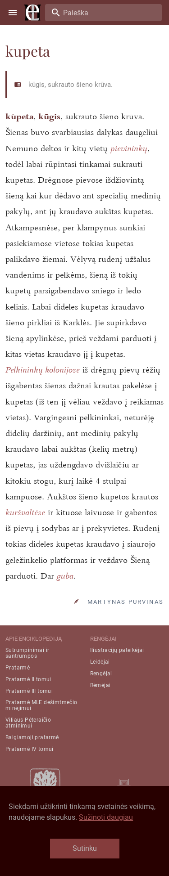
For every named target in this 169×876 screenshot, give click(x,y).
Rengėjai (101, 673)
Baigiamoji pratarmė (32, 737)
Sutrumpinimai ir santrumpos (27, 653)
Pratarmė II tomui (28, 679)
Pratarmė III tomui (29, 691)
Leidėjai (100, 662)
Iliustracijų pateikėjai (117, 650)
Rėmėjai (100, 685)
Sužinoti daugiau (106, 817)
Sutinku (85, 848)
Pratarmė (17, 668)
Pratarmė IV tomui (29, 749)
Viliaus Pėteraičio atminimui (28, 723)
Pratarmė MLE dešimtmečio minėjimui (41, 705)
